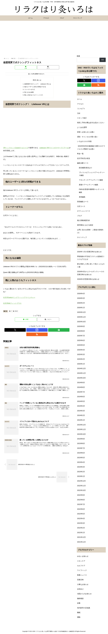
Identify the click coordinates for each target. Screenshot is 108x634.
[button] (48, 67)
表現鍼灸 (82, 197)
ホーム (79, 99)
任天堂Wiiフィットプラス (12, 304)
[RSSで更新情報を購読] (43, 331)
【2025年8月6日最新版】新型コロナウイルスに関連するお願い (91, 147)
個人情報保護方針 (83, 220)
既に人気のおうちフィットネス (33, 95)
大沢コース (81, 206)
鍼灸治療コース (82, 163)
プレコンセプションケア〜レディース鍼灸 (92, 174)
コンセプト (81, 108)
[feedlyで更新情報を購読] (39, 331)
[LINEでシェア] (26, 67)
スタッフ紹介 (82, 118)
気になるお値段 (28, 93)
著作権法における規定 (85, 225)
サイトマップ (82, 237)
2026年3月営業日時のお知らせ (88, 279)
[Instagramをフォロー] (35, 331)
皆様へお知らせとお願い (86, 132)
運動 (5, 312)
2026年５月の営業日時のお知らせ (89, 252)
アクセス (80, 104)
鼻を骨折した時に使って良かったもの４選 (90, 265)
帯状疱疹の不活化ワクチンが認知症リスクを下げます (90, 258)
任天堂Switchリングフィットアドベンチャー (19, 298)
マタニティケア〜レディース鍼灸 (91, 180)
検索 (78, 56)
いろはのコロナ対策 (84, 141)
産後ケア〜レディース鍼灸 (88, 185)
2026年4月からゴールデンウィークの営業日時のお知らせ (90, 273)
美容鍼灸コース (82, 202)
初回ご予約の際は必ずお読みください (90, 123)
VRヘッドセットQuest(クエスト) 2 (15, 148)
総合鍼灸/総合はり (85, 168)
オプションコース (83, 211)
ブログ (79, 216)
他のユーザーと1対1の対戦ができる (34, 87)
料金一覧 (80, 154)
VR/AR (15, 312)
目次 (34, 80)
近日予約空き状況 (83, 158)
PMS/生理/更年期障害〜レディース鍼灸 (91, 190)
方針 (78, 113)
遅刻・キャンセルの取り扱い (87, 137)
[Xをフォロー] (31, 331)
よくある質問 (82, 127)
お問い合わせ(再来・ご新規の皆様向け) (90, 231)
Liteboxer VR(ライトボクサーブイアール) (54, 148)
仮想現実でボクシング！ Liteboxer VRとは (37, 84)
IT (10, 312)
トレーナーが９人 (29, 90)
